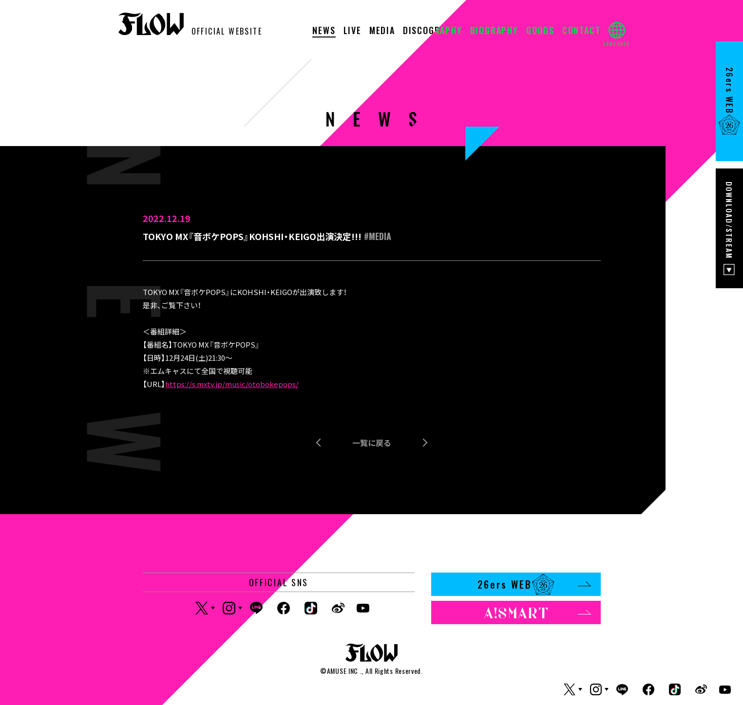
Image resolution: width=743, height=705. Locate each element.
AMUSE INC (342, 671)
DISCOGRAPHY (432, 31)
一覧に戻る (371, 442)
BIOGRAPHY (494, 31)
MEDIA (382, 31)
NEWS (323, 31)
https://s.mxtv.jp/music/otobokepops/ (232, 384)
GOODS (540, 31)
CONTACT (581, 31)
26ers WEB (534, 584)
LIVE (352, 31)
